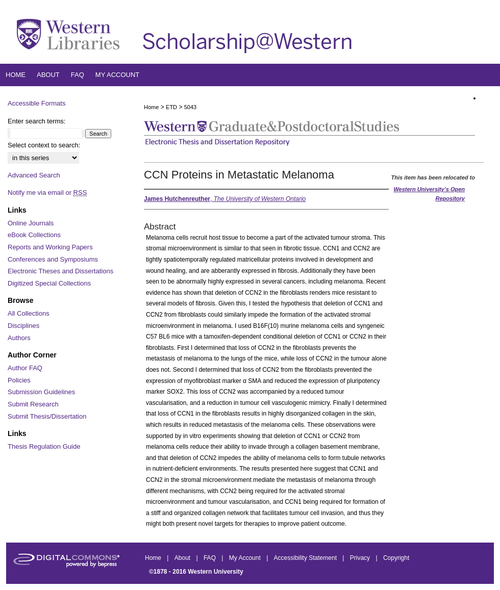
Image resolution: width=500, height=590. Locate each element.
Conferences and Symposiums (53, 259)
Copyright (396, 557)
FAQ (210, 557)
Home (151, 107)
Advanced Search (34, 175)
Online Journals (31, 223)
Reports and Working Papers (50, 247)
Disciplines (23, 325)
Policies (19, 380)
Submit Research (33, 404)
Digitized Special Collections (49, 283)
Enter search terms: (36, 121)
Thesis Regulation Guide (44, 446)
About (183, 557)
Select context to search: (44, 145)
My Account (245, 557)
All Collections (28, 313)
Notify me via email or (47, 193)
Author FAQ (25, 368)
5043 (190, 107)
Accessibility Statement (306, 557)
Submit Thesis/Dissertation (47, 416)
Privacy (361, 557)
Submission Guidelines (41, 392)
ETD (171, 107)
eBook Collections (34, 235)
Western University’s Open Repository (429, 193)
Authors (19, 338)
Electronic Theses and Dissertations (60, 271)
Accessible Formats (36, 103)
